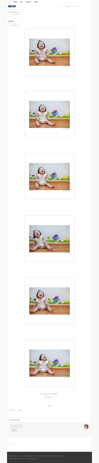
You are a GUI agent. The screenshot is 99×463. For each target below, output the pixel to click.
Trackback (12, 419)
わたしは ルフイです (17, 425)
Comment (18, 419)
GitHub (22, 458)
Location (36, 1)
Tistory (36, 458)
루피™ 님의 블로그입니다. (16, 427)
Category (15, 1)
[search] (82, 6)
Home (9, 1)
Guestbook (28, 1)
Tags (21, 1)
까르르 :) (19, 14)
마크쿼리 (18, 458)
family (14, 25)
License (26, 458)
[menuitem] (15, 2)
